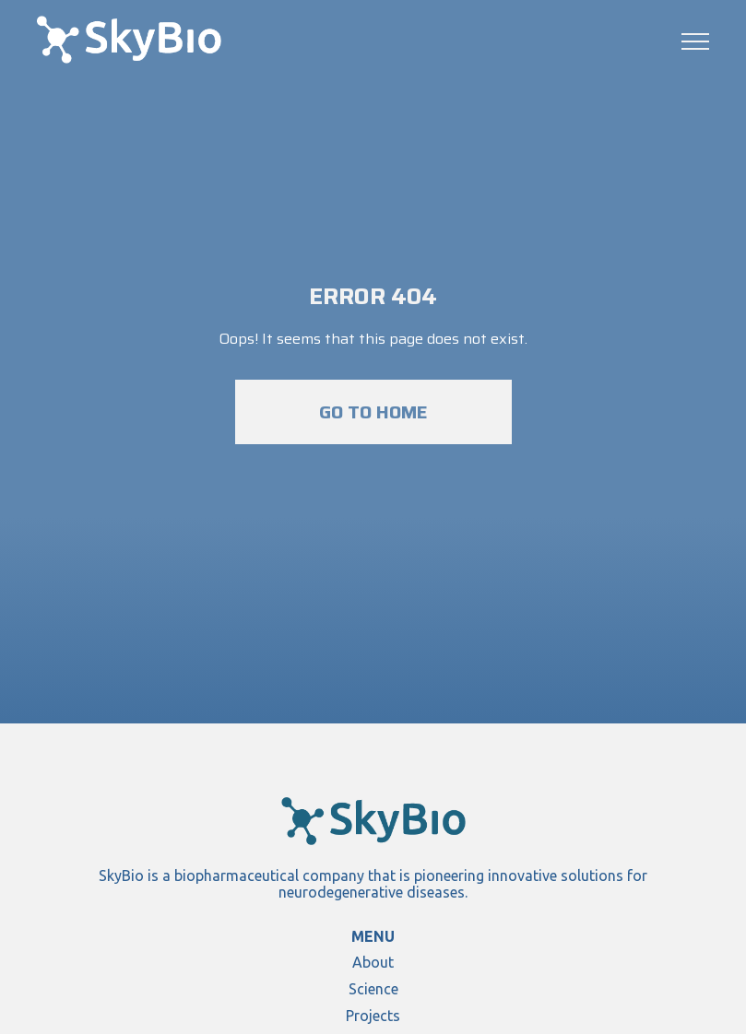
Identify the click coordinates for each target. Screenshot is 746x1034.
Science (373, 989)
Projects (373, 1015)
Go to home (373, 412)
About (373, 962)
